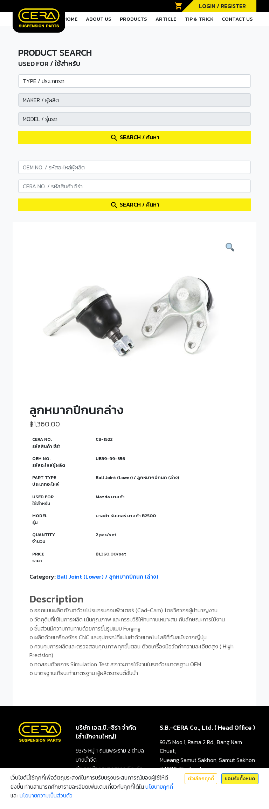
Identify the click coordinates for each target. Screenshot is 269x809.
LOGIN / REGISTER (222, 6)
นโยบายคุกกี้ (159, 786)
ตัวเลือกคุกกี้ (201, 778)
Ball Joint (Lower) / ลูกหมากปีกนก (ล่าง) (107, 576)
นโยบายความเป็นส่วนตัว (46, 795)
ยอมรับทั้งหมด (240, 778)
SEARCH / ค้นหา (134, 137)
